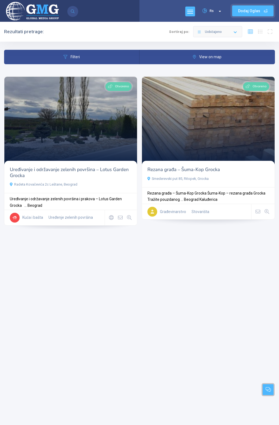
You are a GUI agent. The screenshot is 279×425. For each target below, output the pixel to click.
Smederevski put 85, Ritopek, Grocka (178, 179)
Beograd (35, 205)
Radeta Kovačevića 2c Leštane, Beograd (43, 184)
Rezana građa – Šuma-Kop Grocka (183, 170)
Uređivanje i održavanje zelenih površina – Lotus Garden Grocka (69, 173)
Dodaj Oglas (253, 11)
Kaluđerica (208, 199)
